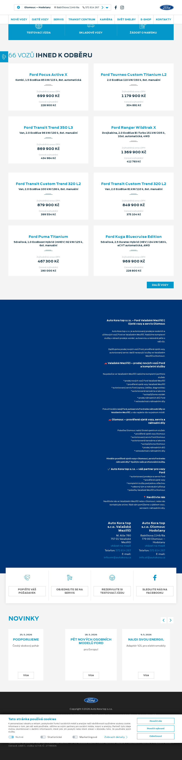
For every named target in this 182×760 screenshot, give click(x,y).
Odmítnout (155, 736)
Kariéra (106, 19)
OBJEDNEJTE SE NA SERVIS (69, 591)
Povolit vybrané (155, 728)
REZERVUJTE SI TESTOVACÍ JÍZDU (112, 591)
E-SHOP (146, 19)
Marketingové (88, 737)
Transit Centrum (81, 19)
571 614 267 (123, 550)
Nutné (19, 737)
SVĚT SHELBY (126, 19)
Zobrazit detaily (116, 737)
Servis (58, 19)
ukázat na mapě (121, 545)
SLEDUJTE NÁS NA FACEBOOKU (154, 591)
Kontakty (163, 19)
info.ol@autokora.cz (152, 557)
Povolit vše (156, 721)
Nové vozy (19, 19)
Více (26, 675)
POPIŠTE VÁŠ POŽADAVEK (27, 591)
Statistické (54, 737)
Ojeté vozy (40, 19)
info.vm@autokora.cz (117, 557)
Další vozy (160, 285)
